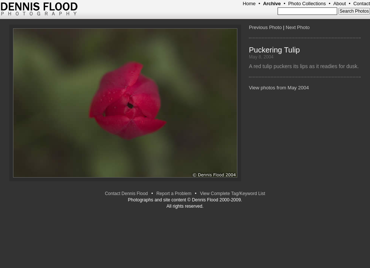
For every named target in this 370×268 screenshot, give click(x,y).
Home (249, 3)
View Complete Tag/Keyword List (232, 193)
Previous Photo (265, 27)
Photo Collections (307, 3)
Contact (361, 3)
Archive (272, 3)
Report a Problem (174, 193)
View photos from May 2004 (279, 87)
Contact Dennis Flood (126, 193)
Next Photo (298, 27)
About (339, 3)
